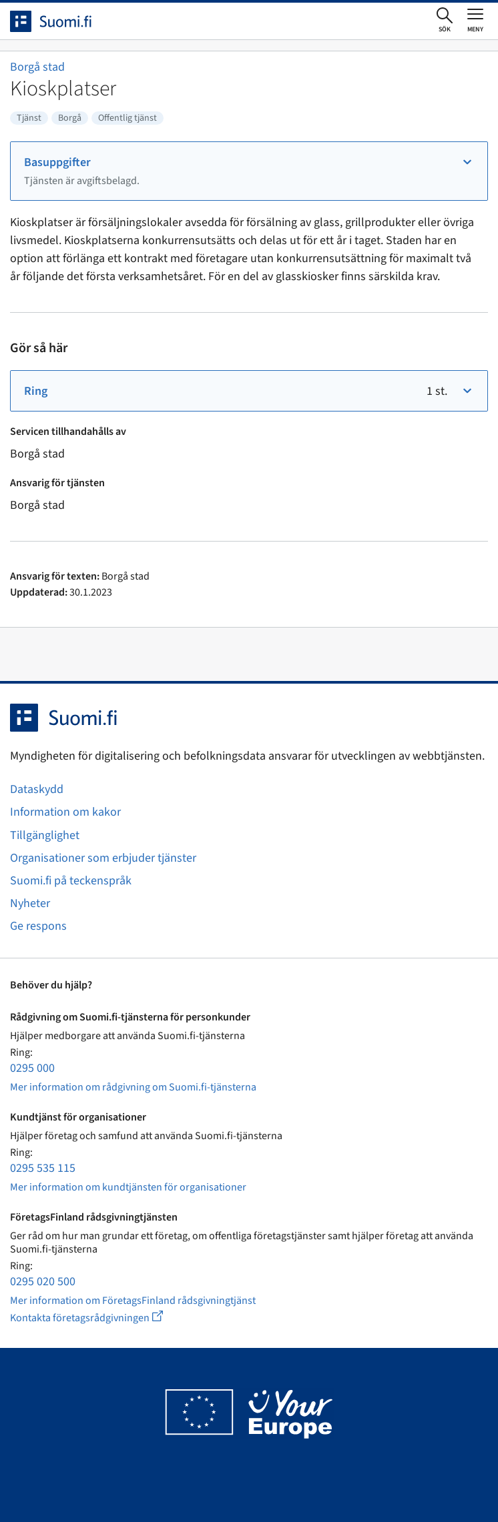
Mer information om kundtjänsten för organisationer (128, 1187)
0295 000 (32, 1068)
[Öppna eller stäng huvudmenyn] (475, 20)
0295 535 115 (42, 1168)
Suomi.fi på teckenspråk (71, 880)
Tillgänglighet (44, 835)
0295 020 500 (42, 1281)
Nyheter (30, 903)
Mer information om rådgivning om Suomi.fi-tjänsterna (133, 1087)
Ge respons (38, 926)
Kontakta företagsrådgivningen (97, 1318)
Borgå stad (37, 67)
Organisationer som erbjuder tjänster (103, 858)
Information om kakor (65, 812)
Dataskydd (36, 789)
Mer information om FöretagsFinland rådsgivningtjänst (133, 1300)
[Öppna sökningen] (445, 20)
